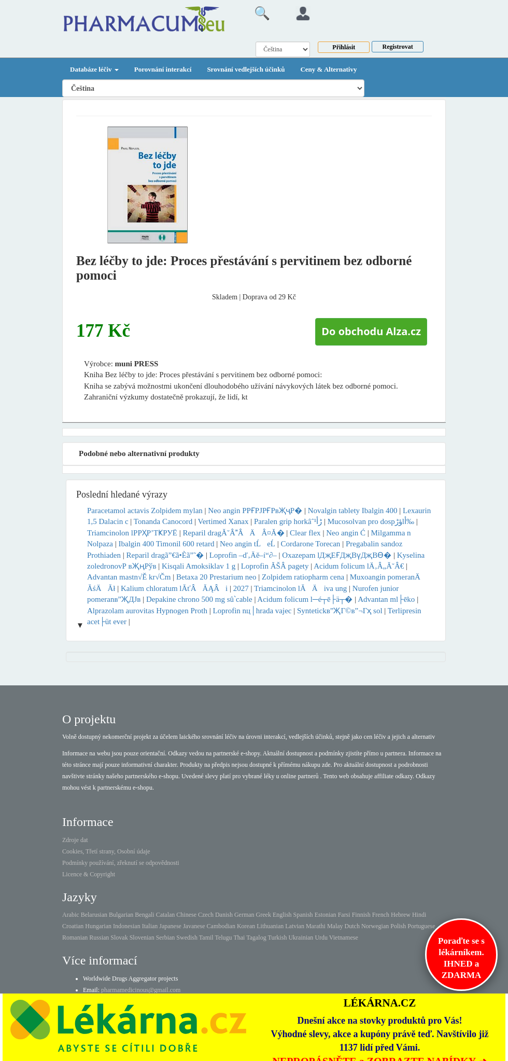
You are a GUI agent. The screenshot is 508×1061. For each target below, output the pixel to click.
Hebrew (401, 914)
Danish (224, 914)
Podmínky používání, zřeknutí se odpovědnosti (120, 862)
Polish (398, 926)
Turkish (277, 937)
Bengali (144, 914)
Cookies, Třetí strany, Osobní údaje (106, 851)
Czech (206, 914)
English (282, 914)
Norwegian (375, 926)
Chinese (186, 914)
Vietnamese (343, 937)
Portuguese (421, 926)
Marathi (316, 926)
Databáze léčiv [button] (94, 69)
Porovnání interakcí (163, 69)
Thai (239, 937)
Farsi (344, 914)
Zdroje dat (75, 840)
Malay (335, 926)
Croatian (72, 926)
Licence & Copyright (88, 874)
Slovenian (142, 937)
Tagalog (256, 937)
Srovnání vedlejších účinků (246, 69)
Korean (246, 926)
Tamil (206, 937)
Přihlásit (343, 47)
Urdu (321, 937)
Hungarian (98, 926)
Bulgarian (121, 914)
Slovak (119, 937)
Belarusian (94, 914)
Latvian (294, 926)
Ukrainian (300, 937)
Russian (99, 937)
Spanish (303, 914)
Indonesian (126, 926)
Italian (150, 926)
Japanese (170, 926)
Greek (263, 914)
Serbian (165, 937)
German (244, 914)
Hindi (419, 914)
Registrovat (398, 46)
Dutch (352, 926)
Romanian (75, 937)
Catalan (165, 914)
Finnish (361, 914)
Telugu (223, 937)
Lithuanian (270, 926)
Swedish (186, 937)
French (380, 914)
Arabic (70, 914)
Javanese (194, 926)
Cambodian (221, 926)
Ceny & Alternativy (328, 69)
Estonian (325, 914)
